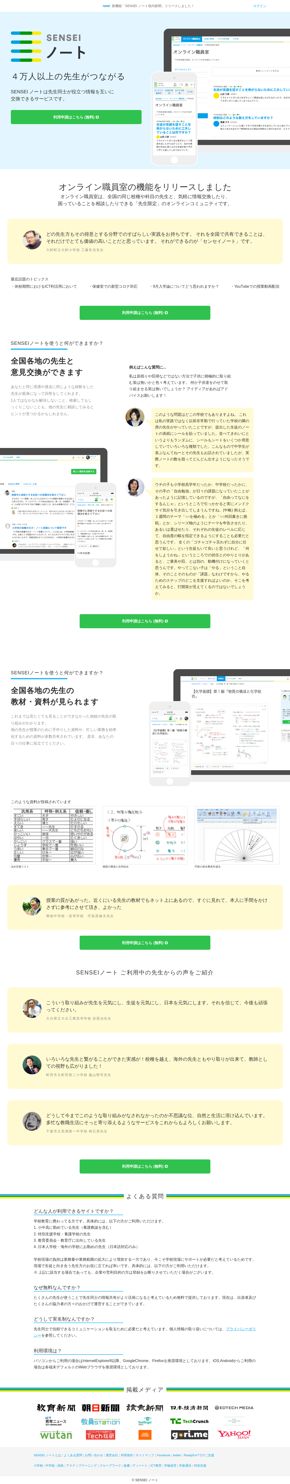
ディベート (140, 1465)
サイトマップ (145, 1455)
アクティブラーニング (81, 1465)
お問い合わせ (94, 1455)
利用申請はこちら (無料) (76, 117)
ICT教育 (156, 1465)
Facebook (163, 1455)
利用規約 (127, 1455)
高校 (60, 1465)
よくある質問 (73, 1455)
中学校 (50, 1465)
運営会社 (112, 1455)
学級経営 (170, 1465)
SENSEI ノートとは (47, 1455)
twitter (177, 1455)
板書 (127, 1465)
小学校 (38, 1465)
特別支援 (200, 1465)
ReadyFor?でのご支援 (199, 1455)
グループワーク (110, 1465)
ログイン (259, 6)
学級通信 (185, 1465)
